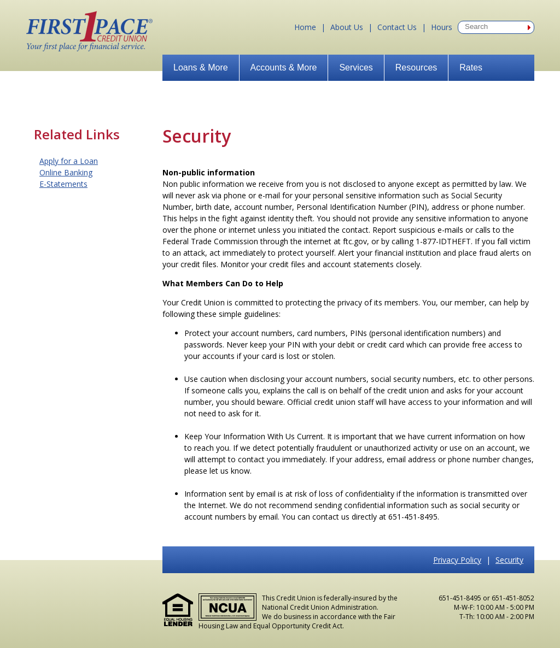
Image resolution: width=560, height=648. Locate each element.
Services (355, 67)
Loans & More (200, 67)
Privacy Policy (457, 560)
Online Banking (65, 172)
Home (305, 27)
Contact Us (397, 27)
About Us (346, 27)
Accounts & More (283, 67)
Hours (441, 27)
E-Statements (63, 184)
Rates (470, 67)
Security (509, 560)
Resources (416, 67)
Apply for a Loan (68, 161)
